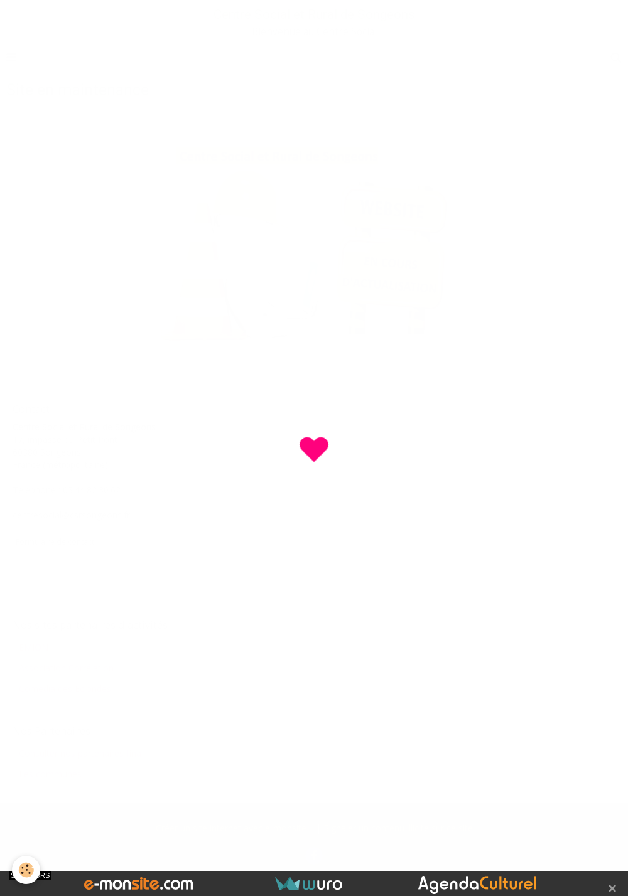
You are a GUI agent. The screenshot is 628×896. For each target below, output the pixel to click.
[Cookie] (27, 870)
